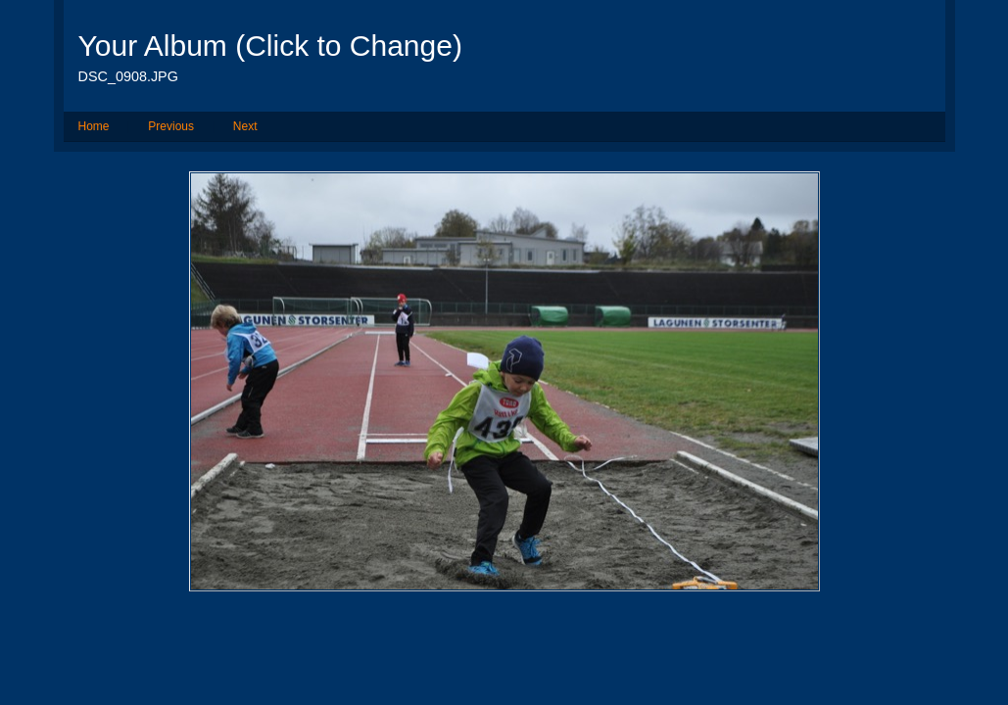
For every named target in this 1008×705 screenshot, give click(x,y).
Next (245, 126)
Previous (171, 126)
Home (94, 126)
